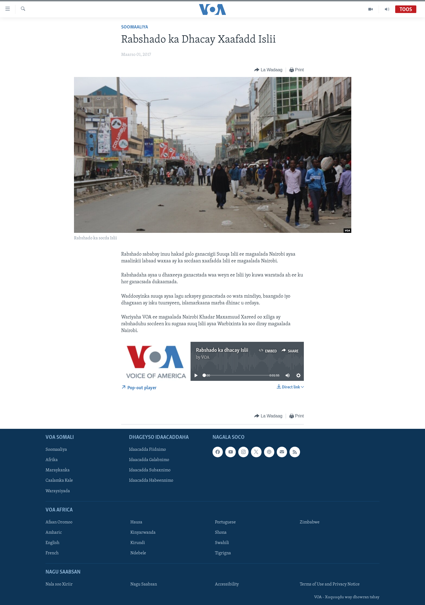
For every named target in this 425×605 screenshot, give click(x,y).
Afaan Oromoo (59, 522)
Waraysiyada (58, 491)
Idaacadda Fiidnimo (147, 450)
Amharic (54, 532)
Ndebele (138, 553)
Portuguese (225, 522)
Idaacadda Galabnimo (149, 460)
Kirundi (137, 543)
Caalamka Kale (59, 480)
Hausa (136, 522)
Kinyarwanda (143, 532)
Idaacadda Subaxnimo (149, 470)
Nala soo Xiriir (59, 584)
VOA (205, 357)
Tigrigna (223, 553)
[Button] (268, 70)
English (52, 543)
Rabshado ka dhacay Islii (222, 350)
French (52, 553)
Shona (221, 532)
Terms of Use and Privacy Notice (330, 584)
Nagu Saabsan (143, 584)
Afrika (52, 460)
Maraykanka (58, 470)
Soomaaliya (134, 27)
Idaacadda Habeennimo (151, 480)
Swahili (222, 543)
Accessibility (227, 584)
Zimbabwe (310, 522)
